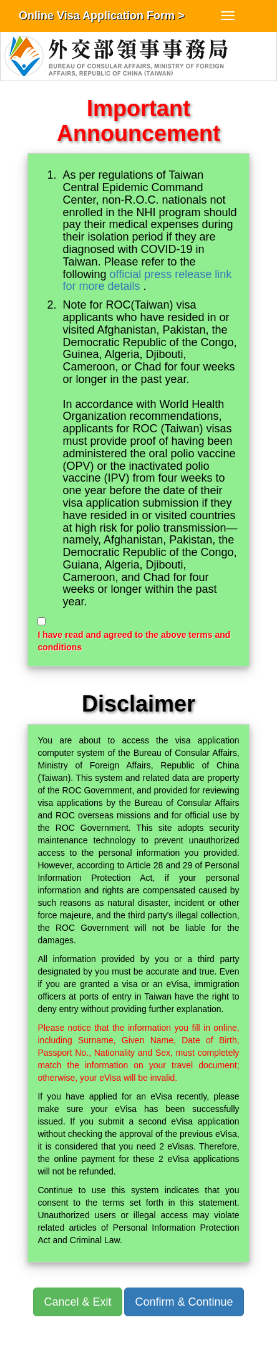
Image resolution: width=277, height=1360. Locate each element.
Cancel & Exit (77, 1302)
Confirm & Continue (184, 1302)
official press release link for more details (146, 280)
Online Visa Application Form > (102, 15)
